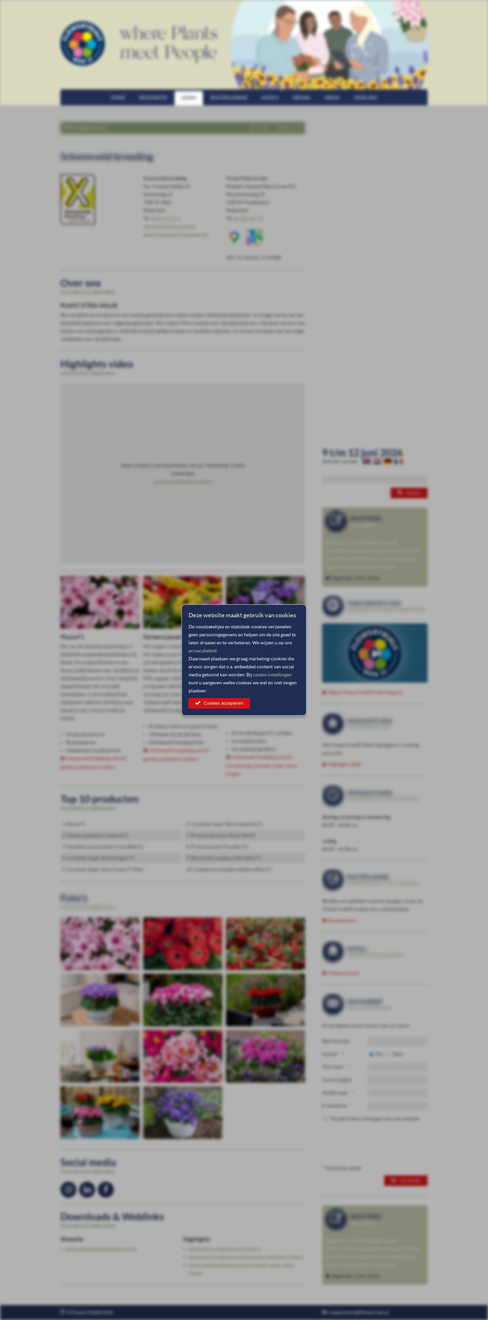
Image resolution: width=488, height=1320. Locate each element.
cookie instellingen (272, 674)
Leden (188, 97)
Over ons (365, 97)
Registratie (153, 97)
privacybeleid (203, 650)
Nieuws (301, 97)
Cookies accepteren (223, 703)
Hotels (269, 97)
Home (118, 97)
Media (332, 97)
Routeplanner (228, 97)
